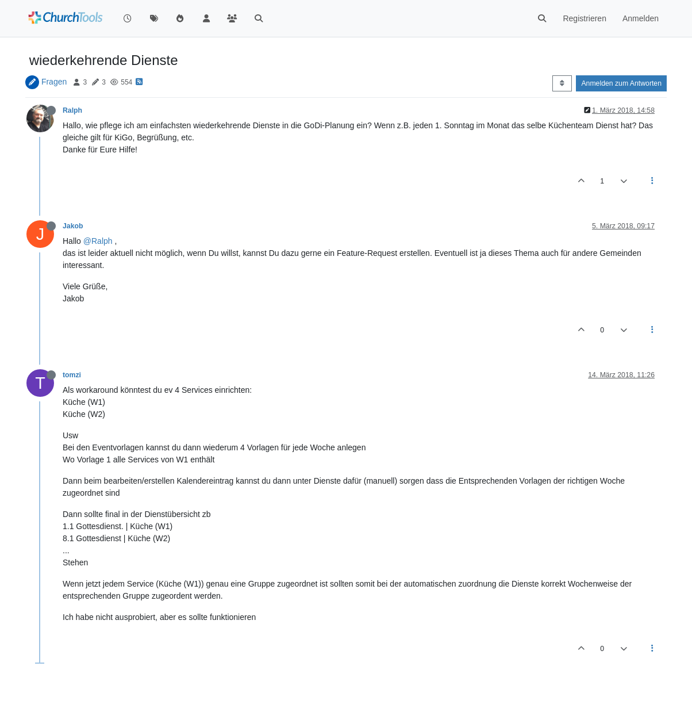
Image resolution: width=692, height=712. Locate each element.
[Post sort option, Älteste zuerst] (561, 83)
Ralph (72, 110)
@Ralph (98, 241)
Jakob (73, 226)
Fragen (54, 81)
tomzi (72, 375)
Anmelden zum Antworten (621, 83)
